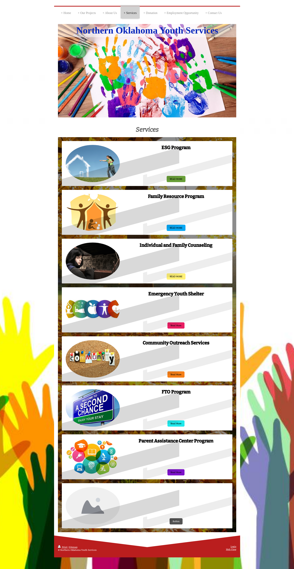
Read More (176, 325)
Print (63, 547)
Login (233, 546)
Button (176, 521)
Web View (231, 549)
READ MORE (176, 179)
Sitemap (73, 547)
